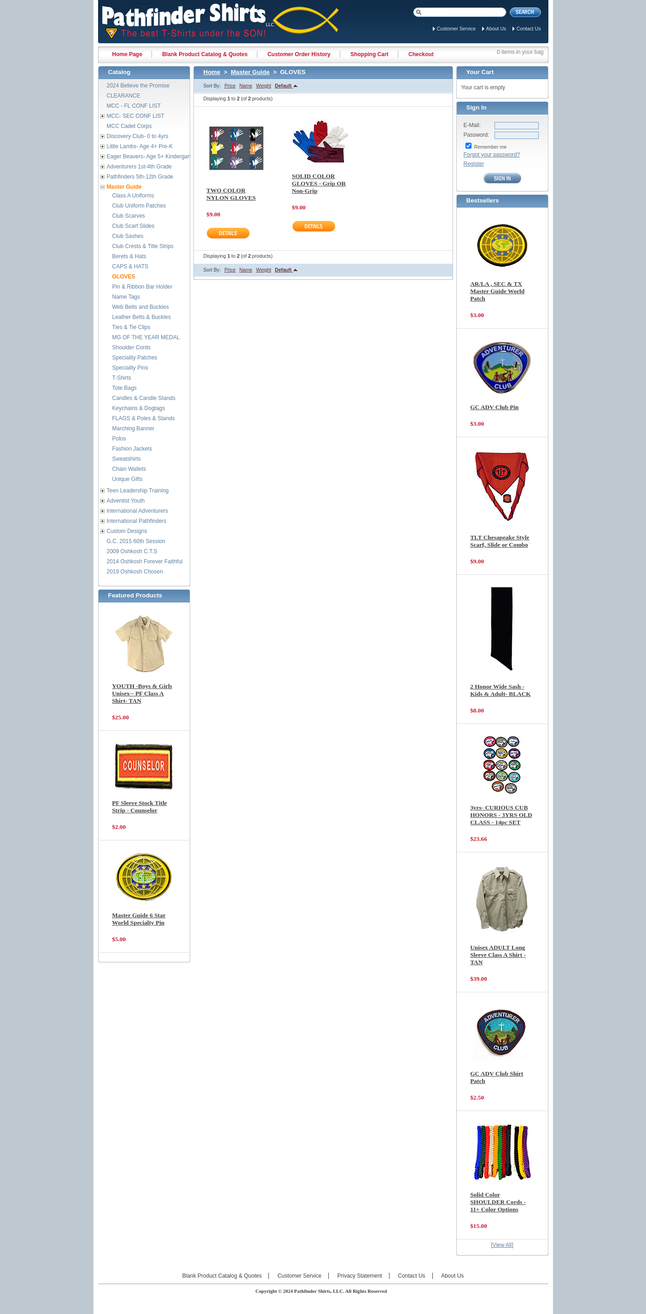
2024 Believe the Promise (138, 85)
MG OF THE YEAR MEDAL (146, 337)
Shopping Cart (369, 54)
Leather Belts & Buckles (141, 317)
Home (212, 72)
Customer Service (456, 28)
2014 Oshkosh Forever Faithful (145, 561)
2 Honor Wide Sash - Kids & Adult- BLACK (500, 690)
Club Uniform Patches (139, 206)
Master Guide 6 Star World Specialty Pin (138, 919)
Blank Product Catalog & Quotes (204, 54)
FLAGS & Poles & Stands (143, 418)
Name (245, 85)
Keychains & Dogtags (138, 408)
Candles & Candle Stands (143, 398)
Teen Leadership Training (138, 490)
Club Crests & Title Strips (143, 246)
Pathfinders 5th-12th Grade (140, 177)
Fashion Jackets (132, 449)
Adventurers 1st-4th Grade (139, 166)
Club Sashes (128, 236)
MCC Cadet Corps (129, 126)
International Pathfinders (137, 521)
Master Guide (250, 72)
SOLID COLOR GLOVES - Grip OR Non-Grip (319, 183)
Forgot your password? (492, 154)
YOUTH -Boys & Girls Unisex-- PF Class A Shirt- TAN (142, 693)
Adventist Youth (126, 501)
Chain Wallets (129, 469)
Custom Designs (127, 531)
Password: (476, 135)
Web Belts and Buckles (140, 307)
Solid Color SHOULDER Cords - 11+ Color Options (498, 1202)
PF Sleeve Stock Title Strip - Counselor (139, 806)
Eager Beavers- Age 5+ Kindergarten (152, 156)
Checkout (421, 54)
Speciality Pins (130, 368)
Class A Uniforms (133, 195)
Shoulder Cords (131, 347)
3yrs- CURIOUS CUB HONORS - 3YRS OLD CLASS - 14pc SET (501, 815)
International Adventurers (137, 511)
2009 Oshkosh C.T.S (132, 551)
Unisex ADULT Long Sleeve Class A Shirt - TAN (498, 955)
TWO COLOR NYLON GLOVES (231, 194)
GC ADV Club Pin (494, 407)
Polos (119, 438)
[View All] (502, 1245)
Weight (263, 85)
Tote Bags (124, 388)
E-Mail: (472, 125)
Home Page (127, 54)
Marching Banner (133, 428)
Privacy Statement (360, 1276)
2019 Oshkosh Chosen (135, 571)
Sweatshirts (126, 459)
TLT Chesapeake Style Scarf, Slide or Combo (499, 541)
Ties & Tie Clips (131, 327)
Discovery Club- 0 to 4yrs (138, 136)
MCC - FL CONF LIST (134, 106)
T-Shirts (121, 378)
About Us (496, 28)
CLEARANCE (123, 96)
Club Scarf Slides (133, 226)
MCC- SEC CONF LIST (135, 116)
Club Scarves (128, 216)
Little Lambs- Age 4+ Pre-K (140, 146)
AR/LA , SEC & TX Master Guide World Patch (497, 291)
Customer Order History (299, 54)
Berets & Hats (129, 256)
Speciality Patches (134, 357)
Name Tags (126, 297)
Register (474, 164)
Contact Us (529, 28)
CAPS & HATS (130, 266)
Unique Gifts (127, 479)
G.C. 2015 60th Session (136, 541)
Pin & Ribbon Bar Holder (142, 287)
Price (229, 85)
